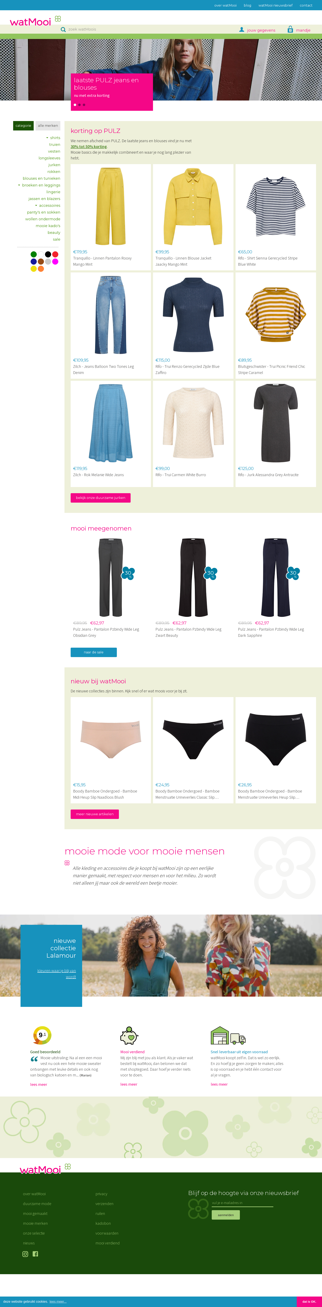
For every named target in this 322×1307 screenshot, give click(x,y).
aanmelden (226, 1248)
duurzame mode (37, 1236)
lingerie (53, 192)
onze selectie (34, 1265)
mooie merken (35, 1256)
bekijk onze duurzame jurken (100, 498)
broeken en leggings (41, 185)
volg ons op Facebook (36, 1287)
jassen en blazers (44, 199)
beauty (54, 232)
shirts (55, 138)
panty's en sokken (43, 212)
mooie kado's (48, 226)
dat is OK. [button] (309, 1301)
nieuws (29, 1275)
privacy (101, 1226)
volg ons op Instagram (26, 1287)
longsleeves (49, 158)
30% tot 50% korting (89, 146)
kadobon (103, 1256)
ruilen (100, 1246)
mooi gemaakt (35, 1246)
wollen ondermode (42, 219)
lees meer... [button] (58, 1301)
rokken (53, 171)
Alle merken (48, 126)
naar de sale (94, 652)
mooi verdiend (107, 1275)
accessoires (49, 205)
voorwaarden (106, 1265)
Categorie (23, 126)
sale (56, 239)
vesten (54, 151)
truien (54, 144)
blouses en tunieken (41, 178)
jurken (54, 165)
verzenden (104, 1236)
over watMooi (34, 1226)
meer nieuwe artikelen (95, 814)
